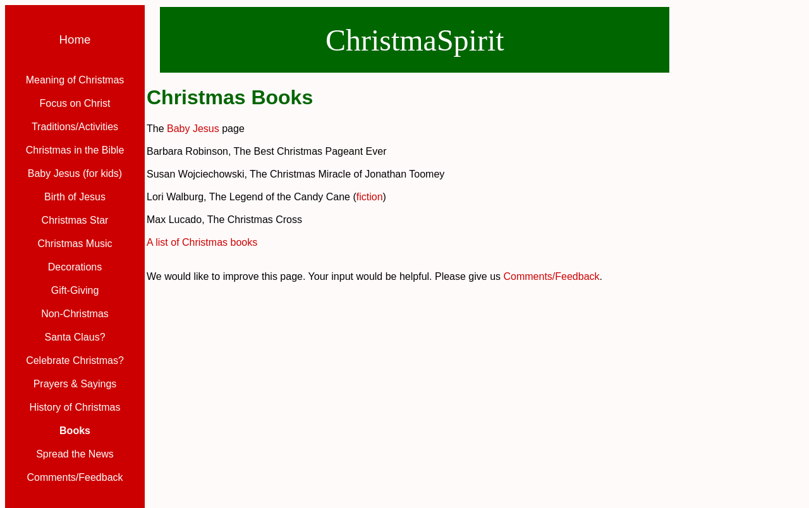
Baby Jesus (193, 128)
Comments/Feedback (552, 276)
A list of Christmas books (202, 242)
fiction (369, 196)
